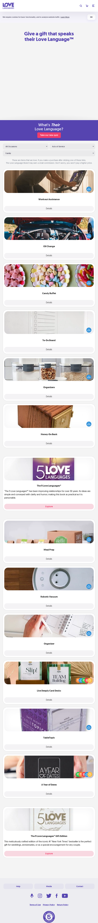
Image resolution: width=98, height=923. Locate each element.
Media (49, 886)
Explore (49, 506)
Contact (79, 886)
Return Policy (62, 905)
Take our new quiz (49, 135)
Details (49, 209)
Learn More (65, 17)
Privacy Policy (49, 905)
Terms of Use (35, 905)
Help (18, 886)
